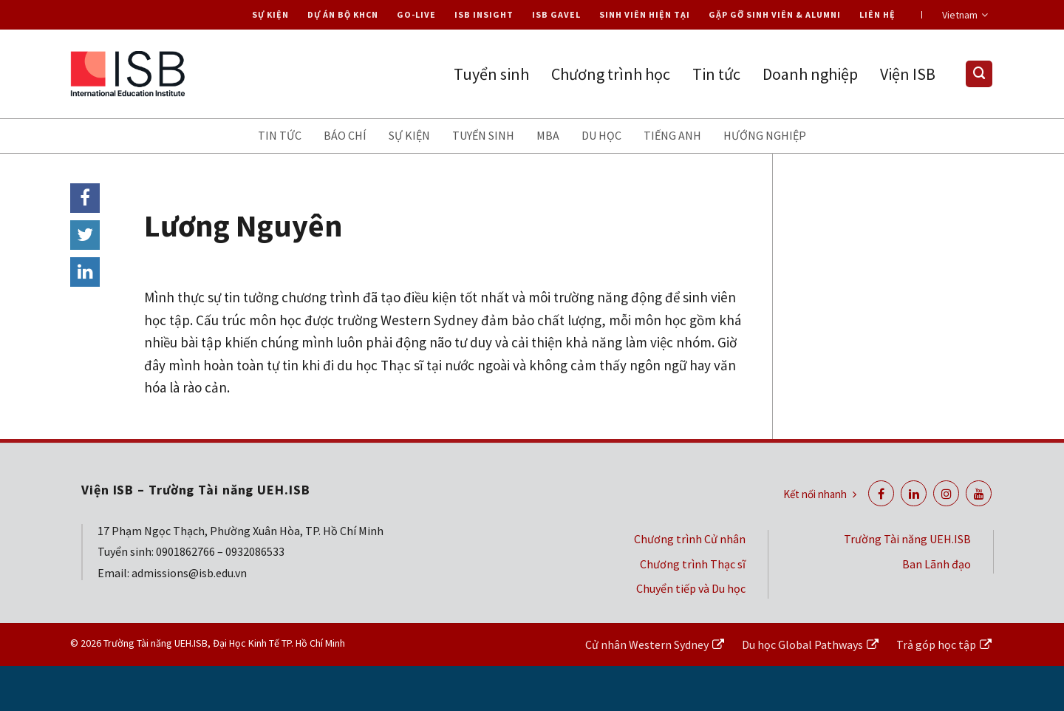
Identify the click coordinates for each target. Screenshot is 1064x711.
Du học (601, 135)
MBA (547, 135)
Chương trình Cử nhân (690, 538)
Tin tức (716, 74)
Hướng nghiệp (764, 135)
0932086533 (254, 551)
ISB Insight (484, 14)
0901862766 (185, 551)
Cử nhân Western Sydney (647, 644)
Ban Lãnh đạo (936, 564)
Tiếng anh (672, 135)
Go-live (416, 14)
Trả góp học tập (936, 644)
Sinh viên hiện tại (644, 14)
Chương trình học (610, 74)
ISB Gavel (556, 14)
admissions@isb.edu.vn (189, 572)
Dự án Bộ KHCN (342, 14)
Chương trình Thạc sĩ (693, 564)
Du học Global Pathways (802, 644)
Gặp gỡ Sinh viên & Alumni (775, 14)
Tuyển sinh (491, 74)
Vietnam (965, 14)
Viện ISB (907, 74)
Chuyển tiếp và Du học (691, 588)
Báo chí (345, 135)
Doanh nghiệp (810, 74)
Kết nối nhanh (819, 494)
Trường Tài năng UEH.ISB (907, 538)
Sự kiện (270, 14)
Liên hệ (877, 14)
